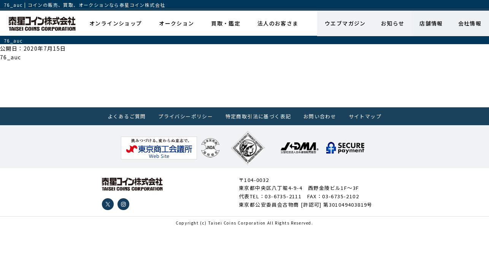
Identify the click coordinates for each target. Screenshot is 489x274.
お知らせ (392, 23)
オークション (176, 23)
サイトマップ (365, 116)
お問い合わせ (319, 116)
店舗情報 (431, 23)
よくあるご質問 (127, 116)
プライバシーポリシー (185, 116)
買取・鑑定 (225, 23)
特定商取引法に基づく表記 (258, 116)
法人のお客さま (277, 23)
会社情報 (469, 23)
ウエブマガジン (344, 23)
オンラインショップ (115, 23)
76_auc (10, 57)
